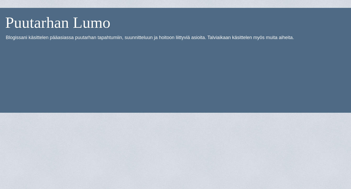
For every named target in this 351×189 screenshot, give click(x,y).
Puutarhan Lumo (58, 22)
